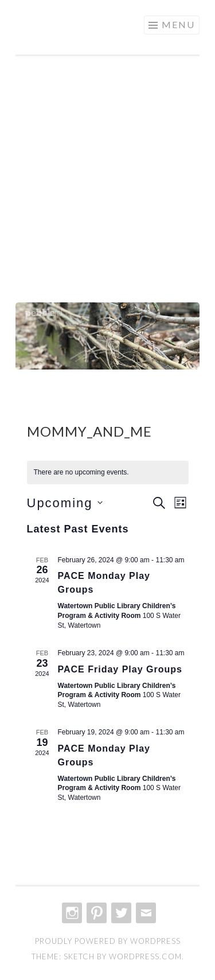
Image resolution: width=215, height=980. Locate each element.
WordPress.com (145, 956)
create (50, 26)
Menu (178, 24)
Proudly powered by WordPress (108, 941)
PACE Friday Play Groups (120, 669)
